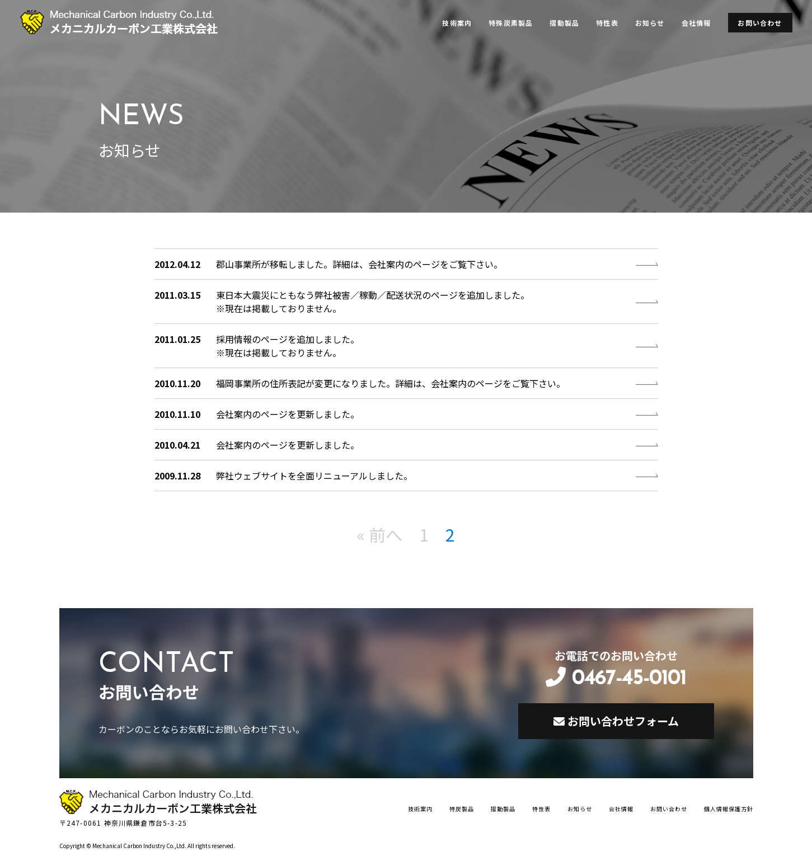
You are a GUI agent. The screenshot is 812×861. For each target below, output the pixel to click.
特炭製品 (461, 808)
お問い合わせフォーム (616, 721)
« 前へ (379, 534)
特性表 (607, 22)
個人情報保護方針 (728, 808)
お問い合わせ (760, 22)
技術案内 (457, 22)
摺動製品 (564, 22)
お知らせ (650, 22)
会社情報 (696, 22)
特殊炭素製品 (511, 22)
